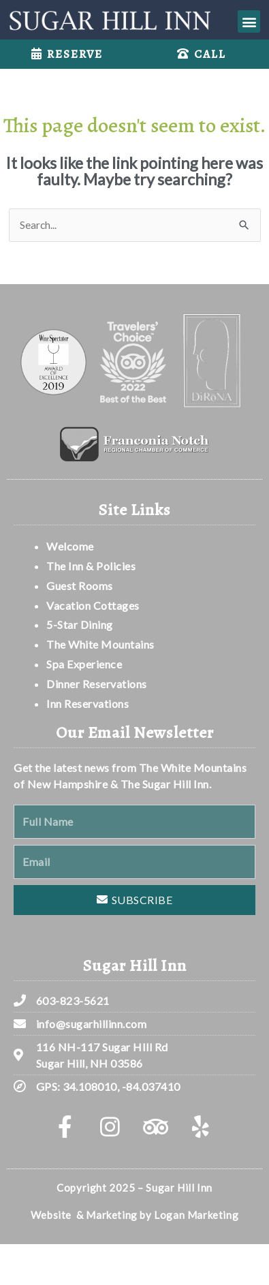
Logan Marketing (196, 1215)
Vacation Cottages (93, 605)
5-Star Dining (79, 624)
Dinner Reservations (96, 683)
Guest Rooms (79, 585)
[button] (249, 21)
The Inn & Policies (91, 565)
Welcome (71, 546)
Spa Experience (84, 663)
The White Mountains (100, 644)
